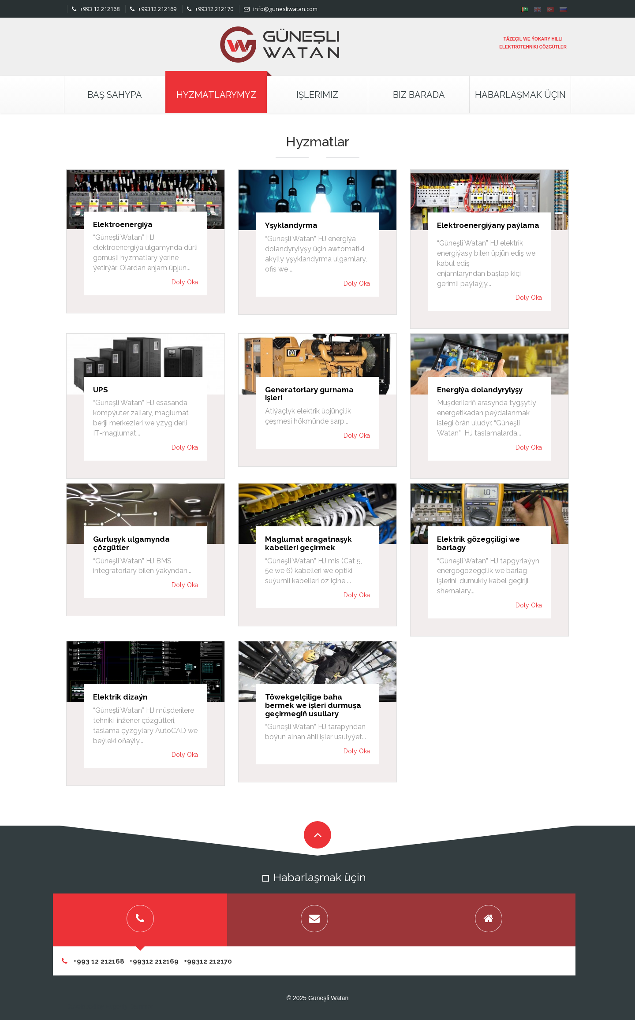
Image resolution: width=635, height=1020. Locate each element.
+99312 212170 (210, 9)
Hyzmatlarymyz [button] (216, 94)
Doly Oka (185, 282)
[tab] (140, 919)
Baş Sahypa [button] (114, 94)
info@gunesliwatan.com (281, 9)
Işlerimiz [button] (317, 94)
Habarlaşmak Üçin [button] (520, 94)
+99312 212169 (153, 9)
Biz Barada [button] (419, 94)
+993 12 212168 (96, 9)
